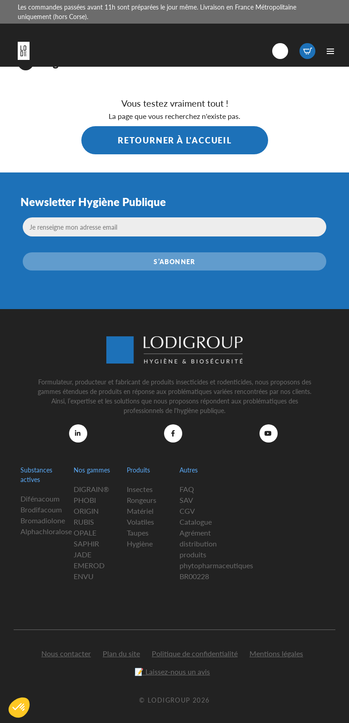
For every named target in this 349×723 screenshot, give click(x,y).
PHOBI (85, 500)
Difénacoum (40, 498)
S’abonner (174, 261)
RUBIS (84, 521)
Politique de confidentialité (195, 653)
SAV (186, 500)
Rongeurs (141, 500)
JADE (82, 554)
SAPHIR (86, 543)
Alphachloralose (46, 531)
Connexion (280, 51)
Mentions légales (276, 653)
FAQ (186, 489)
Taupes (138, 532)
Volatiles (140, 521)
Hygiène (140, 543)
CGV (187, 511)
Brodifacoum (41, 509)
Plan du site (121, 653)
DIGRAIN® (91, 489)
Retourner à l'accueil (175, 140)
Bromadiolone (42, 520)
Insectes (140, 489)
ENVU (84, 576)
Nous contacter (66, 653)
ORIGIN (86, 511)
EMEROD (89, 565)
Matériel (140, 511)
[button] (19, 707)
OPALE (85, 532)
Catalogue (195, 521)
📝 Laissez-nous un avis (172, 671)
